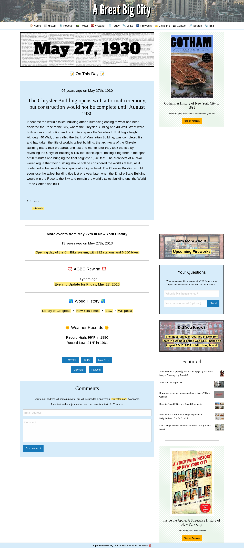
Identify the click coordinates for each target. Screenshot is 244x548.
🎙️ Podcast (66, 25)
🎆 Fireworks (144, 25)
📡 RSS (210, 25)
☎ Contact (179, 25)
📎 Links (127, 25)
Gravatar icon (118, 399)
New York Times (87, 311)
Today (87, 360)
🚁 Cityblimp (162, 25)
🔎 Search (195, 25)
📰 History (50, 25)
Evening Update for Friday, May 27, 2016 (87, 284)
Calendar (78, 369)
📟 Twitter (82, 25)
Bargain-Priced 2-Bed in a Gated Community (180, 404)
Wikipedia (38, 208)
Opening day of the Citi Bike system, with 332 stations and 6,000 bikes (87, 252)
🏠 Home (35, 25)
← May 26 (70, 360)
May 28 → (103, 360)
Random (95, 369)
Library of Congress (56, 311)
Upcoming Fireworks (191, 251)
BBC (108, 311)
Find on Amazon (192, 121)
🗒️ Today (114, 25)
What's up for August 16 (170, 382)
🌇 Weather (98, 25)
